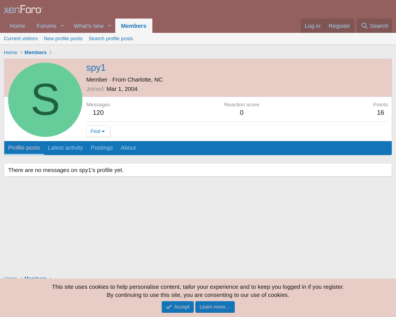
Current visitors (21, 38)
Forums (46, 25)
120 (98, 112)
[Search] (374, 26)
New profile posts (63, 38)
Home (17, 25)
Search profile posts (111, 38)
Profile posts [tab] (24, 147)
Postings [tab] (101, 147)
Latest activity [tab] (65, 147)
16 (380, 112)
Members (134, 25)
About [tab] (128, 147)
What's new (89, 25)
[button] (62, 26)
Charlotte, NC (145, 79)
